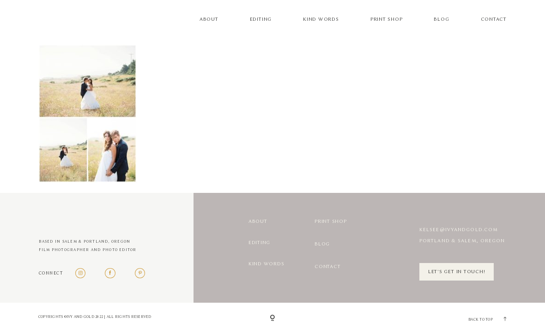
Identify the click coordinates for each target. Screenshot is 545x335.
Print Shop (386, 19)
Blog (441, 19)
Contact (494, 19)
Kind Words (321, 19)
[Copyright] (272, 319)
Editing (261, 19)
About (209, 19)
